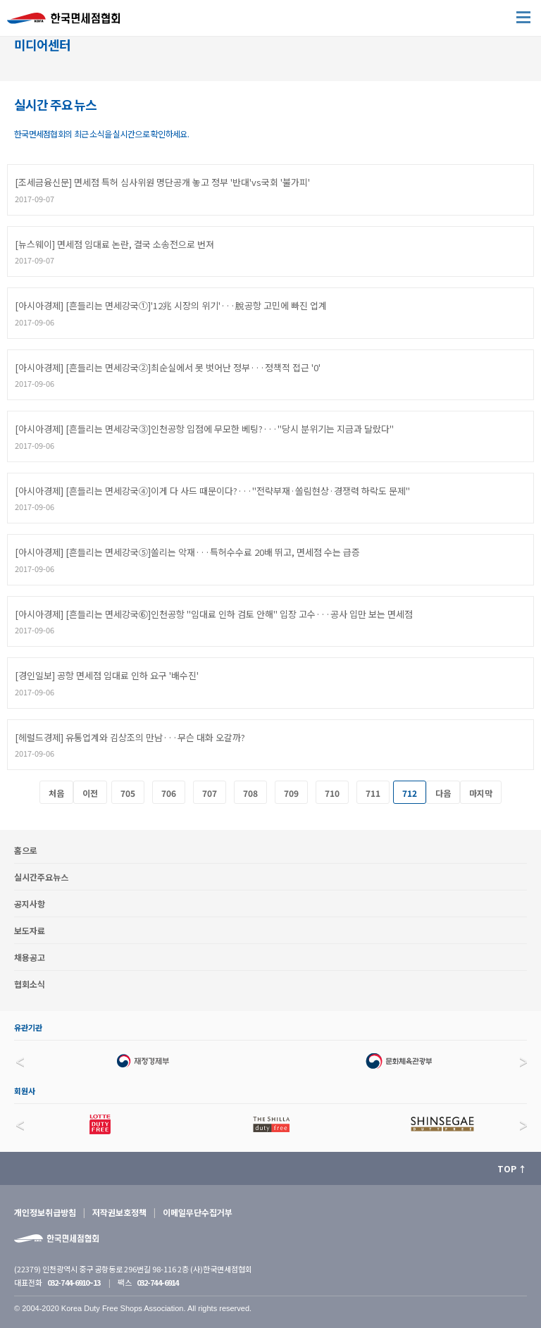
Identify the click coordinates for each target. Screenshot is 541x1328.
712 (409, 793)
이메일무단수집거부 (197, 1212)
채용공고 (29, 957)
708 (250, 793)
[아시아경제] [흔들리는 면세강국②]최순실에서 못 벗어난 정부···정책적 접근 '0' (168, 367)
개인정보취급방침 (45, 1212)
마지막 (480, 793)
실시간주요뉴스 (41, 877)
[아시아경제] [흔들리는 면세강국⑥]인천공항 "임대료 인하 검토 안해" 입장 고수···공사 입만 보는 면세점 (214, 614)
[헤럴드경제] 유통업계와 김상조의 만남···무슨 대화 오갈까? (130, 737)
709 (291, 793)
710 (332, 793)
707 (209, 793)
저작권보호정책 (119, 1212)
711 (373, 793)
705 (127, 793)
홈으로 (25, 850)
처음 (56, 793)
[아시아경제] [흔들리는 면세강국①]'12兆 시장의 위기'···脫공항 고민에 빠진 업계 (171, 305)
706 (168, 793)
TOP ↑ (512, 1168)
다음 (443, 793)
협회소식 (29, 984)
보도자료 (29, 930)
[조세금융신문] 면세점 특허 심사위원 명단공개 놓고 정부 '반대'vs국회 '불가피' (162, 182)
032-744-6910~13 (73, 1282)
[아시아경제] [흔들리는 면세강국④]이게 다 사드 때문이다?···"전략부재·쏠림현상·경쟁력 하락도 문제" (212, 490)
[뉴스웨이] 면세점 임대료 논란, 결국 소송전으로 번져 (114, 244)
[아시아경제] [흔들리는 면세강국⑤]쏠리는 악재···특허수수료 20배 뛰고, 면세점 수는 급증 (187, 552)
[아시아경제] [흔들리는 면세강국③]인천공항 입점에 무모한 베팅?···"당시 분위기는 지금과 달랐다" (204, 428)
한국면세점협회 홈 (70, 21)
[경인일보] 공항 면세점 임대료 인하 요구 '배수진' (107, 675)
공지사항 (29, 904)
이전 (90, 793)
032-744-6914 (157, 1282)
